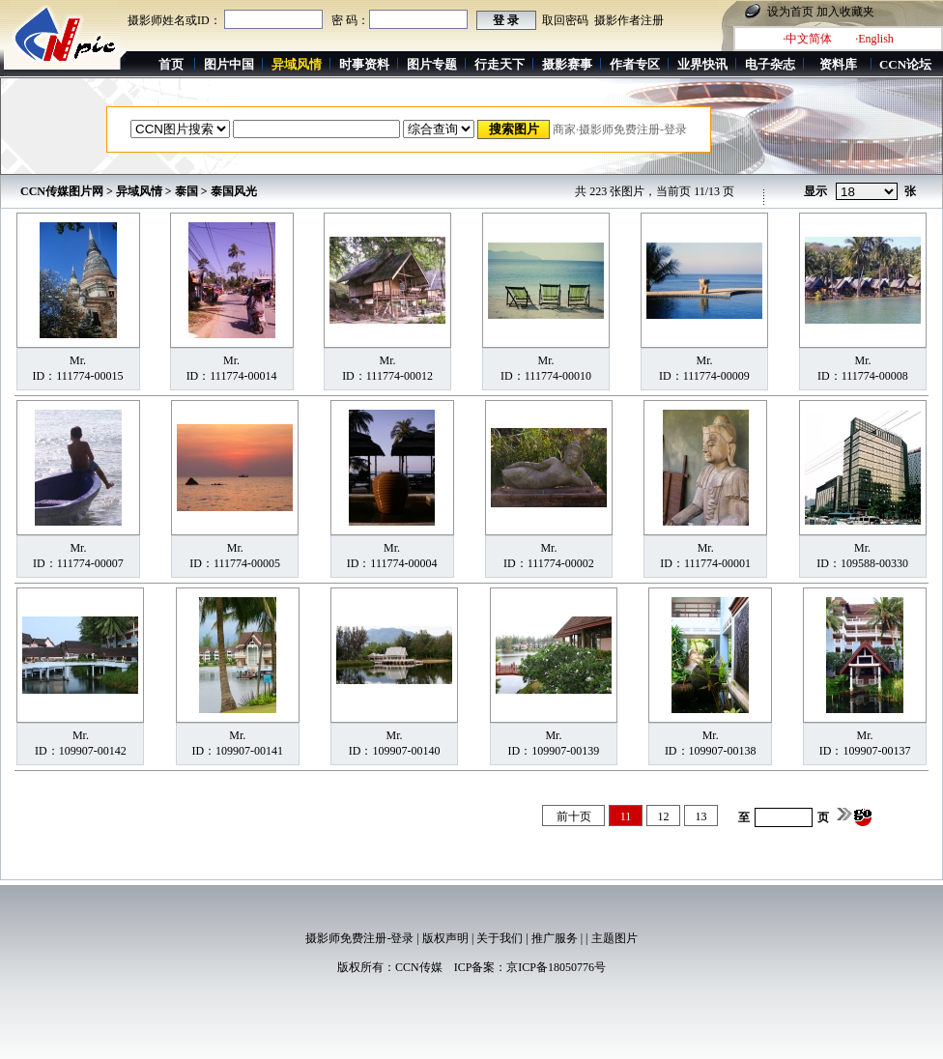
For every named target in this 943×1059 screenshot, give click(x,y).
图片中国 (229, 64)
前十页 (574, 816)
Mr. (78, 360)
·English (874, 38)
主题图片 (614, 938)
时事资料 (364, 64)
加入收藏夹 (845, 11)
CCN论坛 (905, 64)
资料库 (838, 64)
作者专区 (635, 64)
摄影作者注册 (629, 20)
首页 (171, 64)
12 (664, 816)
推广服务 (554, 938)
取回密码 (565, 20)
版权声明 (445, 938)
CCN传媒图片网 (61, 191)
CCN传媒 (419, 967)
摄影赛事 (567, 64)
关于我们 (499, 938)
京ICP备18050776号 (556, 967)
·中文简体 (807, 38)
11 (626, 816)
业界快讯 (702, 64)
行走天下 (499, 64)
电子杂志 (770, 64)
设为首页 (790, 11)
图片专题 (432, 64)
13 (701, 816)
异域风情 (139, 191)
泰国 (186, 191)
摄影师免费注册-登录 (359, 938)
